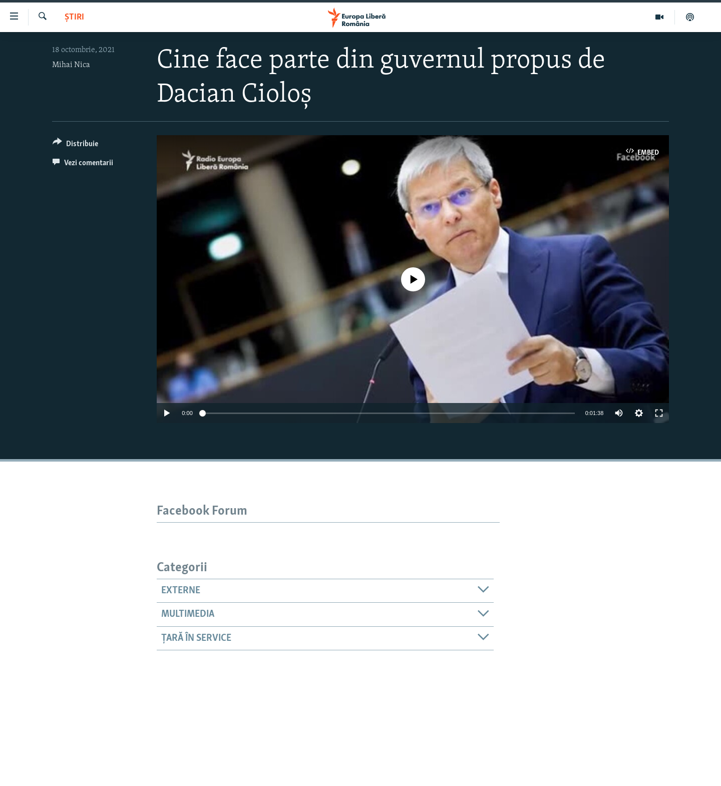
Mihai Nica (71, 65)
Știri (74, 17)
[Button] (75, 145)
